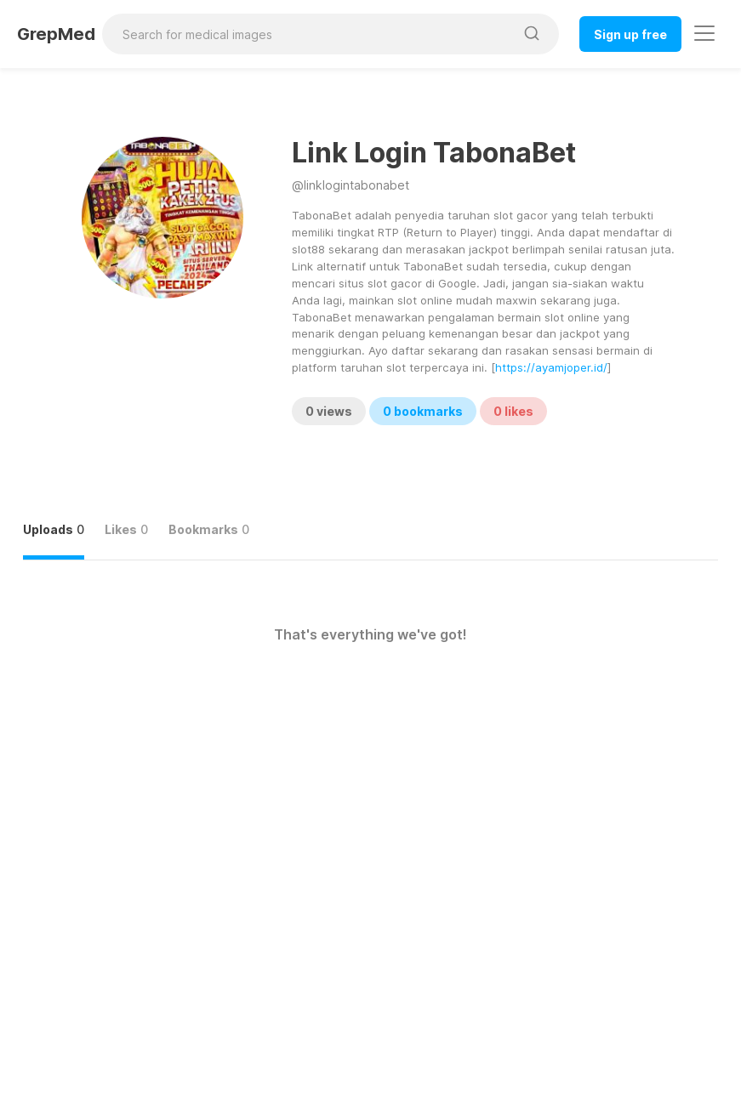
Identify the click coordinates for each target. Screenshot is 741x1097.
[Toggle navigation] (704, 33)
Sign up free (630, 34)
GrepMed (56, 34)
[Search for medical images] (308, 34)
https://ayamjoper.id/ (551, 367)
